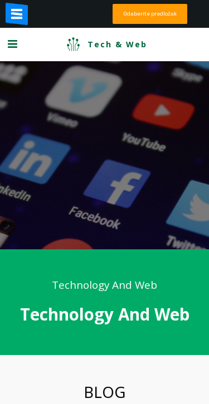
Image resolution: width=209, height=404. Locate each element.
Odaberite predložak (150, 14)
